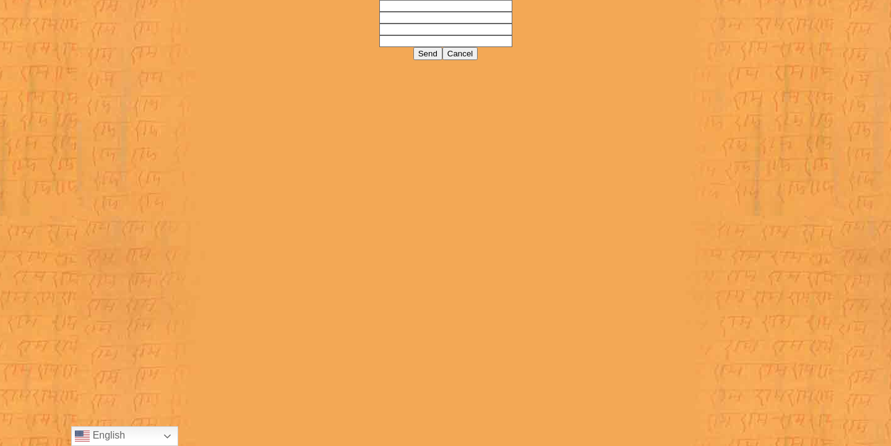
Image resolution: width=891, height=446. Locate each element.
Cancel (460, 53)
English (100, 436)
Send (427, 53)
